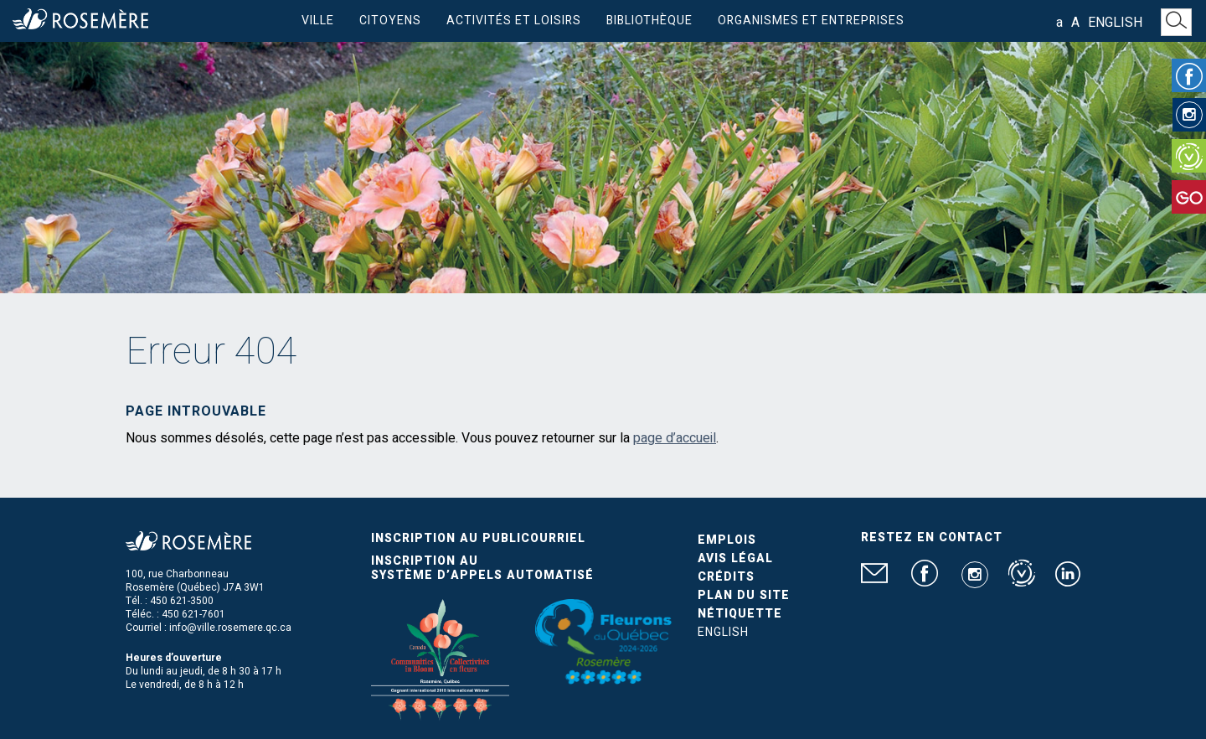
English (1115, 23)
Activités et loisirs (513, 20)
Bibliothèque (649, 20)
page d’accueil (674, 438)
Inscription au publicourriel (478, 538)
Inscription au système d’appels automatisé (482, 568)
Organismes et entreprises (811, 20)
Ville (318, 20)
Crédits (726, 577)
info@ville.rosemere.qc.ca (230, 627)
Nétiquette (740, 614)
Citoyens (390, 20)
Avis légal (735, 558)
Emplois (727, 540)
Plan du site (744, 595)
